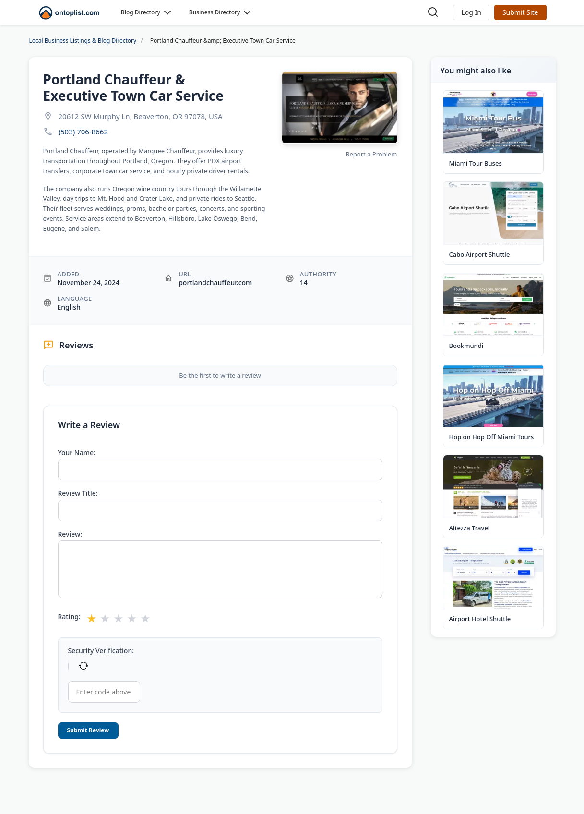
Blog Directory (140, 12)
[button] (471, 12)
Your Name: (76, 452)
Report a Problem (371, 154)
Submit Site (520, 12)
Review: (70, 534)
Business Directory (214, 12)
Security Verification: (101, 650)
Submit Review (88, 730)
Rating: (69, 616)
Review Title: (78, 493)
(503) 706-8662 (83, 131)
